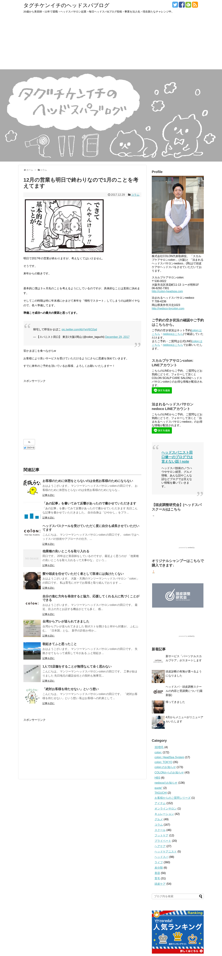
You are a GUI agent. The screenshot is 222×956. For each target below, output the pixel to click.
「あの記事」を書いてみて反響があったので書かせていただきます (89, 503)
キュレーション (164, 814)
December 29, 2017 (117, 336)
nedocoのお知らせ (166, 782)
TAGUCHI (161, 792)
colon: (158, 752)
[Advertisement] (111, 43)
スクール (160, 830)
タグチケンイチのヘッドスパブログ (66, 5)
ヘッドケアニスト (166, 851)
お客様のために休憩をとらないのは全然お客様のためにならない (87, 481)
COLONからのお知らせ (169, 772)
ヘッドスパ (161, 857)
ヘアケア (160, 846)
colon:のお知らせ (165, 767)
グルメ (159, 819)
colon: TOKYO (163, 762)
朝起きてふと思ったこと (59, 644)
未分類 (159, 867)
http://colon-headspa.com (167, 291)
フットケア (161, 835)
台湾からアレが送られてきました (65, 621)
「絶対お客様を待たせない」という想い (70, 689)
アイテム (160, 803)
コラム (135, 194)
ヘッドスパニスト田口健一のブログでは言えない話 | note (177, 457)
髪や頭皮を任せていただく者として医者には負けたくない (83, 574)
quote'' (159, 788)
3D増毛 (159, 747)
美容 (157, 873)
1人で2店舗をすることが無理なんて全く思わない (77, 666)
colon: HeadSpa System (169, 757)
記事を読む (48, 495)
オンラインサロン (166, 808)
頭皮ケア (160, 884)
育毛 (157, 878)
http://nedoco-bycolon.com (168, 308)
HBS (157, 777)
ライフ (159, 862)
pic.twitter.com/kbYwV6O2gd (79, 329)
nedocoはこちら (173, 333)
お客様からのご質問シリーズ (173, 798)
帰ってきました (175, 702)
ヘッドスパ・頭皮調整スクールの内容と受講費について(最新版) (184, 691)
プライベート (163, 841)
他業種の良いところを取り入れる (65, 551)
